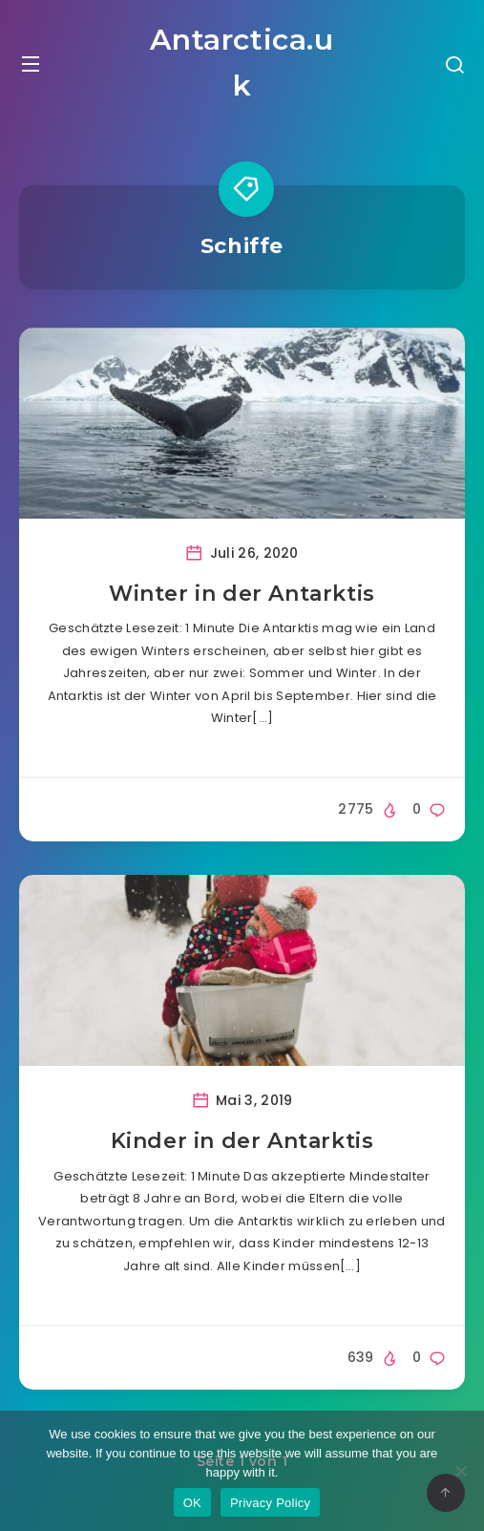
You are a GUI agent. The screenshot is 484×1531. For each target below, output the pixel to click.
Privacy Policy (270, 1503)
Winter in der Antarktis (242, 593)
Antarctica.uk (241, 62)
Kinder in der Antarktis (242, 1141)
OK (192, 1503)
